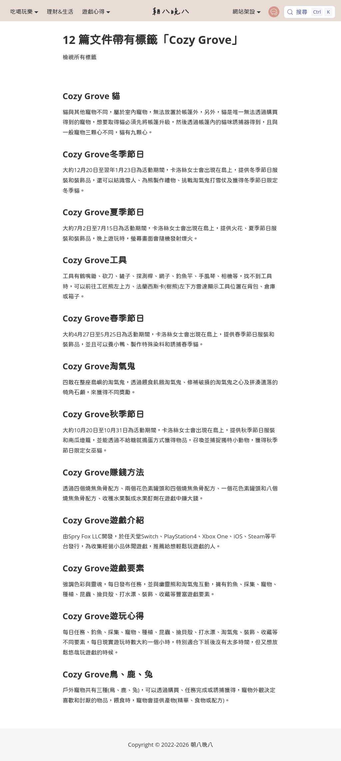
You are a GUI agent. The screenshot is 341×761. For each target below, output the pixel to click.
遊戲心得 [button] (93, 11)
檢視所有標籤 (80, 57)
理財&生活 (60, 11)
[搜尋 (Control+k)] (309, 12)
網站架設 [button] (243, 11)
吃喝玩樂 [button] (21, 11)
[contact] (274, 12)
